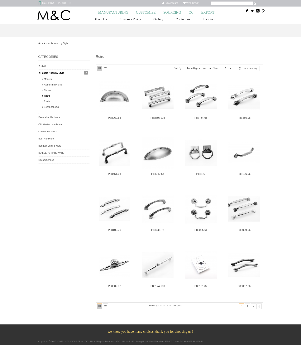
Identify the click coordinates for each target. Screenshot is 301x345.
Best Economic (51, 107)
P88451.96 (114, 173)
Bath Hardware (46, 138)
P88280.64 (157, 173)
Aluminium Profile (53, 84)
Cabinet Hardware (47, 131)
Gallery (158, 19)
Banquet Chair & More (49, 145)
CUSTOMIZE (146, 12)
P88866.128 (157, 117)
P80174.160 (157, 286)
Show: (216, 68)
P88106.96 (244, 173)
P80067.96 (244, 286)
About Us (100, 19)
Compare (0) (248, 68)
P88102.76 (114, 230)
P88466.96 (244, 117)
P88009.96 (244, 230)
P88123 (200, 173)
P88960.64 (114, 117)
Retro (47, 96)
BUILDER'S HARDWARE (51, 153)
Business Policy (130, 19)
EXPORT (207, 12)
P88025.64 (201, 230)
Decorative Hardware (49, 117)
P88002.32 (114, 286)
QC (191, 12)
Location (209, 19)
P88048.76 (157, 230)
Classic (47, 90)
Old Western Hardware (50, 124)
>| (259, 306)
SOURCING (172, 12)
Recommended (46, 160)
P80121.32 (201, 286)
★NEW (42, 66)
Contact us (183, 19)
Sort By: (178, 68)
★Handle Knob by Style (56, 43)
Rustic (47, 101)
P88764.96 (201, 117)
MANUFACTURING (113, 12)
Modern (48, 79)
